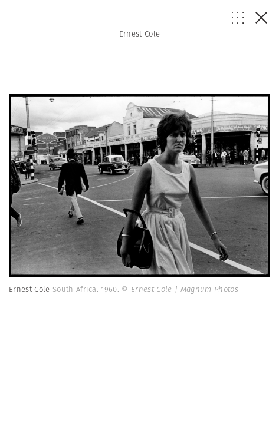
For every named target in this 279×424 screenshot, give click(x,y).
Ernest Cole (139, 33)
